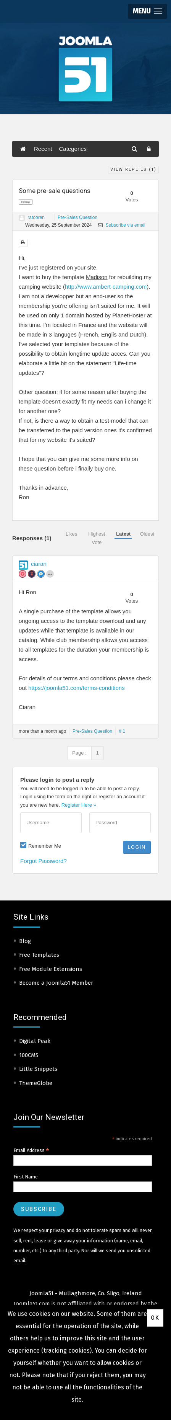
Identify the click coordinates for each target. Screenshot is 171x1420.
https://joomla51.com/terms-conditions (76, 688)
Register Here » (78, 805)
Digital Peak (34, 1041)
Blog (25, 941)
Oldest (147, 534)
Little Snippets (38, 1068)
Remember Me (44, 846)
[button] (147, 11)
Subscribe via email (121, 225)
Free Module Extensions (50, 969)
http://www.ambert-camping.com (106, 286)
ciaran (39, 563)
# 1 (122, 731)
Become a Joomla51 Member (56, 982)
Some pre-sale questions (54, 190)
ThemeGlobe (35, 1083)
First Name (25, 1177)
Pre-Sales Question (77, 217)
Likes (71, 534)
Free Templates (39, 954)
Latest (123, 534)
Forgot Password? (43, 861)
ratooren (36, 217)
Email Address (31, 1150)
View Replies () (133, 169)
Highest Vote (96, 538)
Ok (155, 1318)
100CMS (29, 1055)
